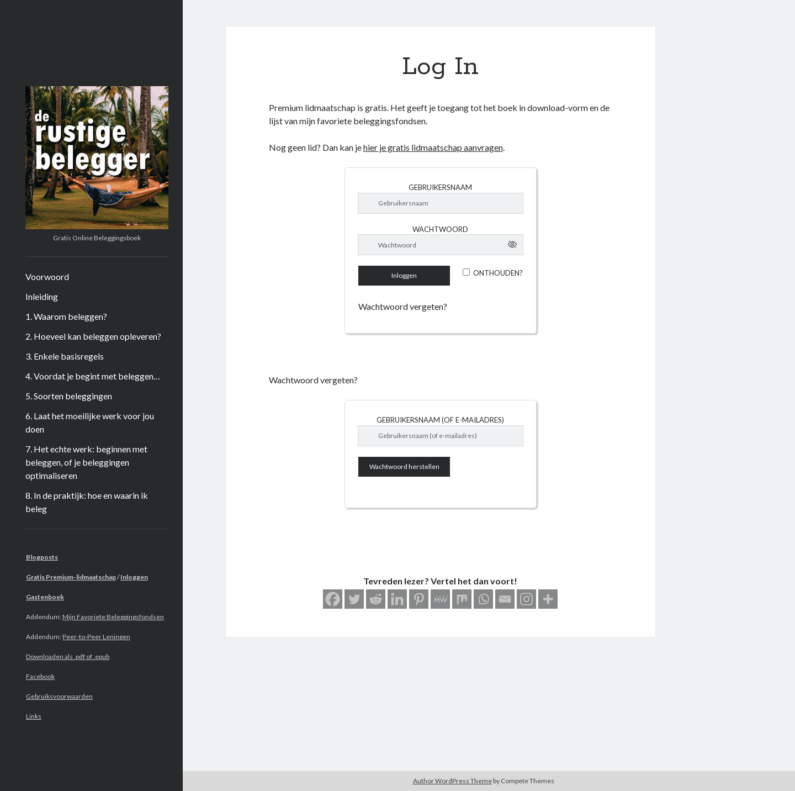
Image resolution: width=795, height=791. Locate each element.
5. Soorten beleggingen (68, 396)
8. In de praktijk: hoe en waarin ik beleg (86, 502)
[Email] (505, 599)
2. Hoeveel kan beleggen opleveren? (93, 336)
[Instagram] (526, 599)
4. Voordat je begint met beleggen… (92, 376)
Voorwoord (47, 276)
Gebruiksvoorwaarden (59, 696)
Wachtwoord (440, 229)
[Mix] (461, 599)
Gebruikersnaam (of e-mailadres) (440, 419)
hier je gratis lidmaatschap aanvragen (433, 147)
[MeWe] (440, 599)
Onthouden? (498, 272)
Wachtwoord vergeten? (402, 306)
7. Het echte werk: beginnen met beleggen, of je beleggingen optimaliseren (86, 462)
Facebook (40, 676)
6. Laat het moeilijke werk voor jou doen (89, 422)
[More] (548, 599)
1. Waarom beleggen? (66, 316)
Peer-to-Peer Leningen (96, 636)
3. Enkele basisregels (64, 356)
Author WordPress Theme (452, 781)
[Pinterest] (418, 599)
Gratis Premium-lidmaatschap (71, 577)
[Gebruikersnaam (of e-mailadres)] (440, 436)
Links (33, 716)
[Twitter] (354, 599)
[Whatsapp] (483, 599)
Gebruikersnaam (440, 187)
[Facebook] (332, 599)
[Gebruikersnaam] (440, 203)
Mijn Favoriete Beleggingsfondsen (113, 617)
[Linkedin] (397, 599)
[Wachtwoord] (440, 245)
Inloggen (134, 577)
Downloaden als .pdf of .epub (67, 656)
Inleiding (41, 296)
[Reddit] (375, 599)
